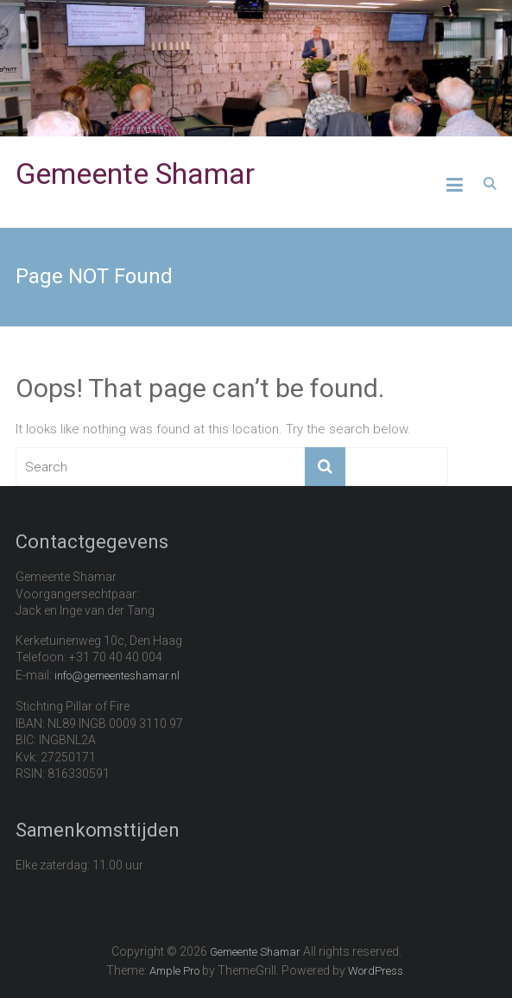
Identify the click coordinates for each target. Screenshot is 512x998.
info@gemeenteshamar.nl (117, 675)
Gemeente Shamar (135, 173)
